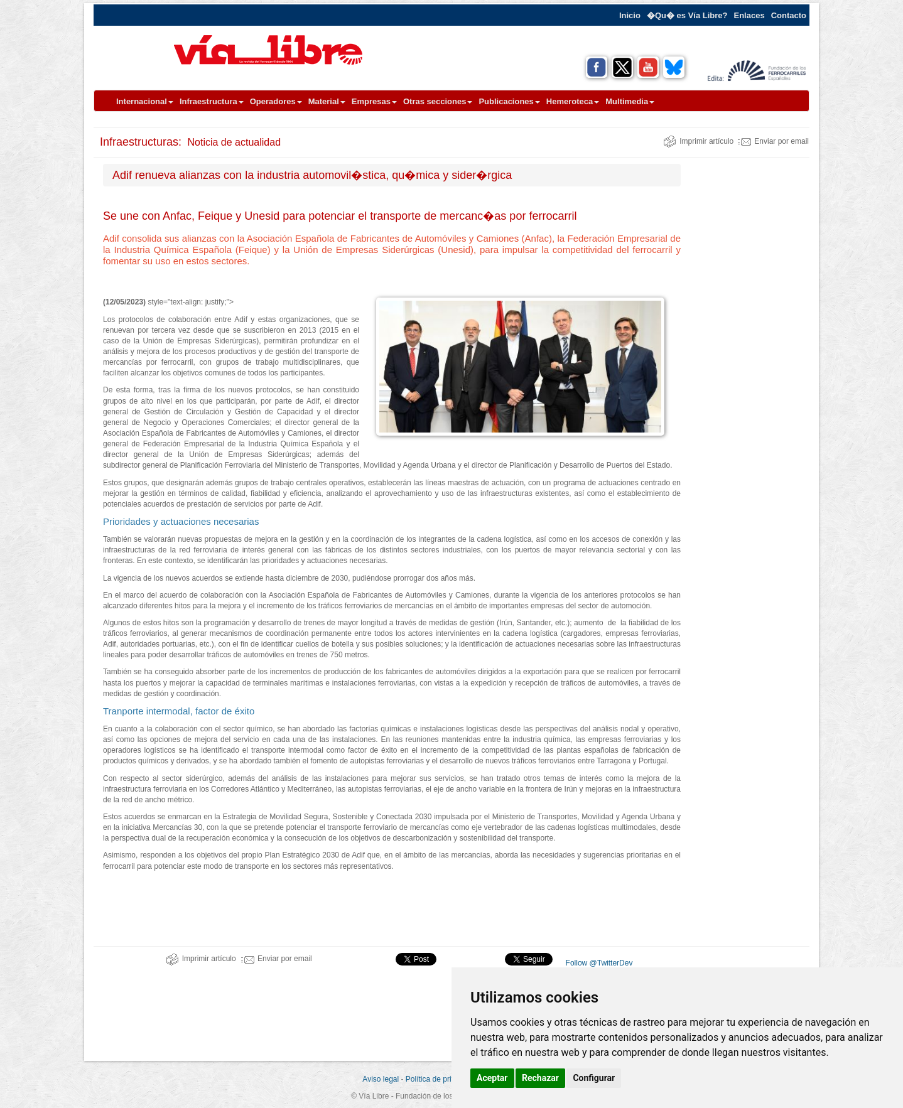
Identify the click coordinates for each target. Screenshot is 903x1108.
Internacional (144, 101)
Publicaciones (509, 101)
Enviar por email (773, 141)
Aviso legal (380, 1079)
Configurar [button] (594, 1078)
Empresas (374, 101)
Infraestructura (212, 101)
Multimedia (629, 101)
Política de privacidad (441, 1079)
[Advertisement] (750, 352)
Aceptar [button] (492, 1078)
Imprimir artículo (698, 141)
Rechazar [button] (540, 1078)
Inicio (630, 15)
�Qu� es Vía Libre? (687, 15)
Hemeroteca (572, 101)
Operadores (276, 101)
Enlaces (749, 15)
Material (326, 101)
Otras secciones (437, 101)
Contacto (788, 15)
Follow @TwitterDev (597, 963)
